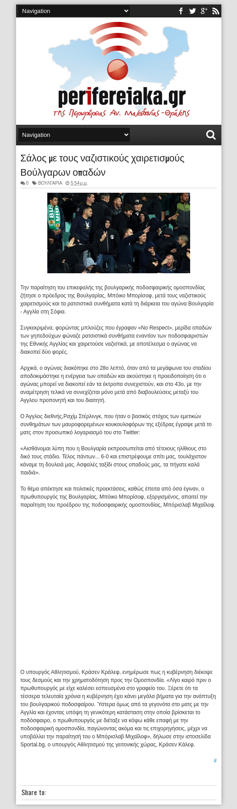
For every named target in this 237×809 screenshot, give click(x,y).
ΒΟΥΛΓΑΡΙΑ (50, 183)
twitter (192, 10)
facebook (181, 10)
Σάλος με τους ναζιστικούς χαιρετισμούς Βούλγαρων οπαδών (103, 164)
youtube (204, 10)
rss (215, 10)
